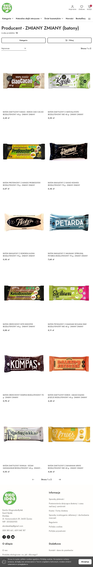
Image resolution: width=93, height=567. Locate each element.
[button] (7, 19)
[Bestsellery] (80, 19)
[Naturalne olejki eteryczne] (29, 19)
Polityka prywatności (57, 531)
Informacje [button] (54, 492)
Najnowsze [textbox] (5, 48)
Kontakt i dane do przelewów (61, 550)
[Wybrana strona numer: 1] (46, 479)
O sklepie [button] (7, 544)
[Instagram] (8, 537)
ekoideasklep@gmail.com (12, 526)
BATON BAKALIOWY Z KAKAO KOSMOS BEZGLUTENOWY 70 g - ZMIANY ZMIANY (64, 183)
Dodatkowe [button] (55, 544)
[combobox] (13, 48)
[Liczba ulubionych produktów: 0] (82, 8)
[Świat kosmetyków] (53, 19)
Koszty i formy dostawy (58, 510)
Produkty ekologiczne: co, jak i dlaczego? (20, 554)
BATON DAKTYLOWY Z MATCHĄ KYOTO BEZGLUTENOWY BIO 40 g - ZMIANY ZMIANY (65, 113)
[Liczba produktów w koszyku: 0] (89, 8)
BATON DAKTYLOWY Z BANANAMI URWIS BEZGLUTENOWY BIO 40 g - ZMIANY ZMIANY (65, 466)
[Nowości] (69, 19)
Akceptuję (85, 561)
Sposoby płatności (56, 499)
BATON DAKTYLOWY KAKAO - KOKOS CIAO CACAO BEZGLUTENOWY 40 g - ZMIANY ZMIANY (23, 113)
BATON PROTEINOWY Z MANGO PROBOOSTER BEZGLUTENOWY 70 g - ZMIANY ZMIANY (21, 183)
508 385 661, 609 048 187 (13, 530)
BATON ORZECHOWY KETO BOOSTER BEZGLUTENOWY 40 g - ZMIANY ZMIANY (19, 325)
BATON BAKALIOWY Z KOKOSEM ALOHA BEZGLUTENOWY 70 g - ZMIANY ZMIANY (19, 254)
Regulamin (53, 522)
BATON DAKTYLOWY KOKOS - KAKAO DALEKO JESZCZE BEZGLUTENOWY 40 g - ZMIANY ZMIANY (67, 396)
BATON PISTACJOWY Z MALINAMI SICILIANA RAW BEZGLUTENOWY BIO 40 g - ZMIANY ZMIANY (67, 325)
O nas (4, 550)
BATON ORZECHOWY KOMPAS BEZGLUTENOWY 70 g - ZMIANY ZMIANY (23, 396)
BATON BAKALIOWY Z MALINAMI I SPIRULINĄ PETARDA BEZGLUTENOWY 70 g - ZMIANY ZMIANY (68, 254)
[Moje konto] (72, 8)
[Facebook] (4, 537)
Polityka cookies (55, 526)
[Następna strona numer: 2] (60, 479)
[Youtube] (13, 537)
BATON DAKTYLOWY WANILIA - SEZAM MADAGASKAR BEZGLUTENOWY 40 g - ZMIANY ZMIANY (21, 466)
